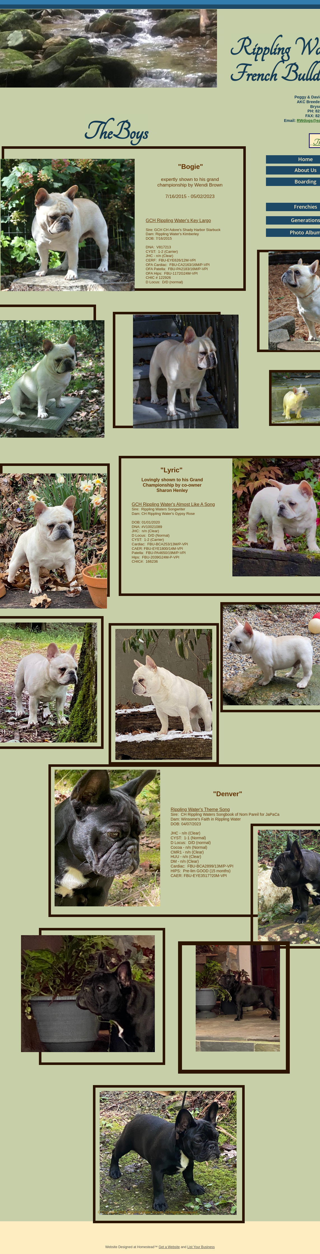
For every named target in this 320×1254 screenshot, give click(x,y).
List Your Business (201, 1247)
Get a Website (169, 1247)
